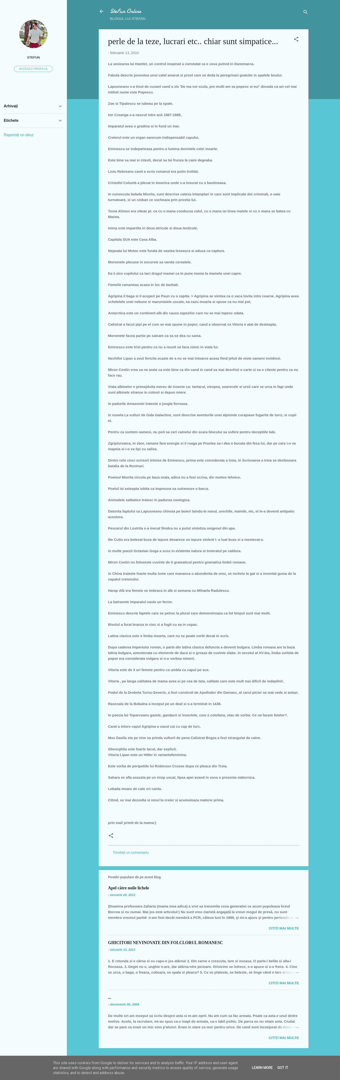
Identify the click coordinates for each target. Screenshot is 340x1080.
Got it (282, 1068)
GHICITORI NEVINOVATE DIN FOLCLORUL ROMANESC (165, 942)
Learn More (262, 1068)
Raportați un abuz (18, 135)
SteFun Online (125, 11)
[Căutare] (305, 13)
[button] (296, 40)
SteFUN (33, 57)
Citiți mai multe (284, 928)
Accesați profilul (33, 69)
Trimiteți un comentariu (131, 852)
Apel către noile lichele (128, 888)
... (109, 997)
